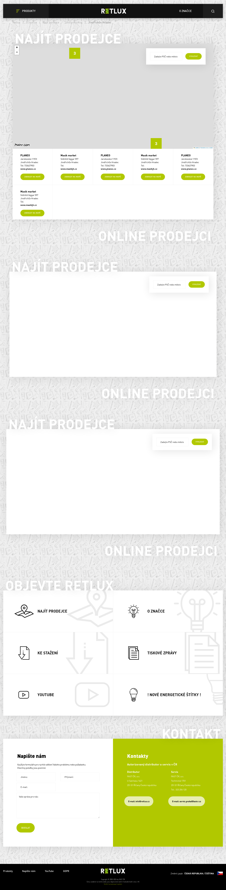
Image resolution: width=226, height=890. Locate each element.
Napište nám (28, 871)
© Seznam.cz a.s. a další (206, 147)
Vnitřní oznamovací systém (113, 884)
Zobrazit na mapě (32, 177)
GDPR (66, 871)
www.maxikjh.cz (69, 168)
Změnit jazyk (197, 873)
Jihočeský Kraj (74, 22)
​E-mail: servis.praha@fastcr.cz (186, 801)
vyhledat (193, 56)
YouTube (49, 871)
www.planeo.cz (28, 168)
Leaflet (196, 147)
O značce (31, 22)
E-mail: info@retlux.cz (138, 801)
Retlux (16, 22)
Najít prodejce (51, 22)
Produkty (8, 871)
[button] (154, 141)
